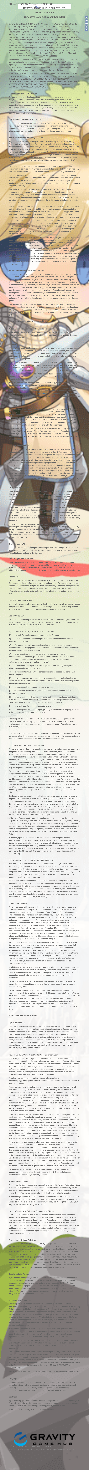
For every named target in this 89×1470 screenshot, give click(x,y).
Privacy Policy (36, 1447)
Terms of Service (23, 1447)
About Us (11, 1447)
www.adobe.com (44, 393)
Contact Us (47, 1447)
